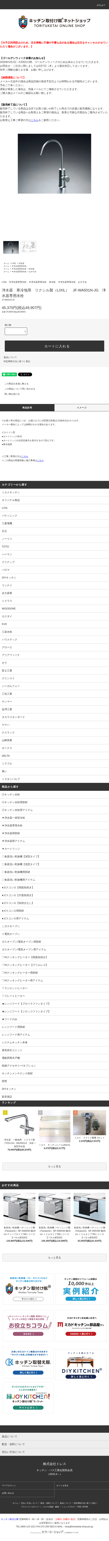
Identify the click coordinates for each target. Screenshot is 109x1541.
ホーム (6, 263)
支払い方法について (29, 1503)
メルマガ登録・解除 (50, 1507)
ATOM (85, 1507)
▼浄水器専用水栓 (19, 266)
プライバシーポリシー (30, 1507)
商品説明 (27, 407)
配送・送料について (49, 1503)
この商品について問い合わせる (17, 389)
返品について (10, 357)
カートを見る (62, 1485)
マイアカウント (9, 1485)
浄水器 (21, 263)
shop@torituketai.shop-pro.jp (79, 1526)
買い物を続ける (10, 394)
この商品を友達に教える (14, 383)
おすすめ (32, 272)
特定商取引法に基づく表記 (17, 361)
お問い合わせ (8, 1493)
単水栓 (31, 269)
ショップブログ (68, 1507)
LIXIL (14, 263)
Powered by (54, 1533)
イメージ (82, 407)
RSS (79, 1507)
